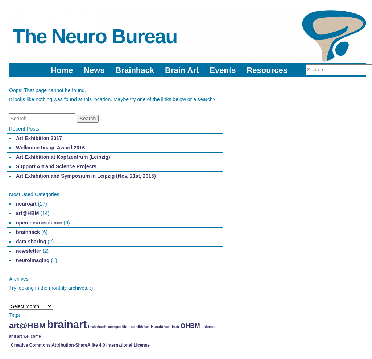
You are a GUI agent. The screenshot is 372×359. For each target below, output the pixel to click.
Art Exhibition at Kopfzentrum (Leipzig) (63, 157)
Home (62, 70)
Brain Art (182, 70)
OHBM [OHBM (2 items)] (190, 326)
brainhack (28, 232)
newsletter (28, 251)
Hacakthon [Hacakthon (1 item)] (160, 327)
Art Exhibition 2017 (39, 138)
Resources (267, 70)
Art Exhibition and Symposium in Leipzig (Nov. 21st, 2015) (86, 176)
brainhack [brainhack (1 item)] (97, 327)
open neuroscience (39, 223)
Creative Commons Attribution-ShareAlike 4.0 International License (80, 345)
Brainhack (135, 70)
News (94, 70)
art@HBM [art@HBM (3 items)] (27, 325)
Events (223, 70)
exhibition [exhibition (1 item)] (140, 327)
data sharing (31, 241)
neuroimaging (33, 260)
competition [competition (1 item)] (118, 327)
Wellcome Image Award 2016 (50, 147)
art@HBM (27, 213)
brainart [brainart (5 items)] (67, 324)
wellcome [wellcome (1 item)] (32, 336)
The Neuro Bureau (95, 36)
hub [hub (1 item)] (175, 327)
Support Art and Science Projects (56, 166)
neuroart (26, 204)
